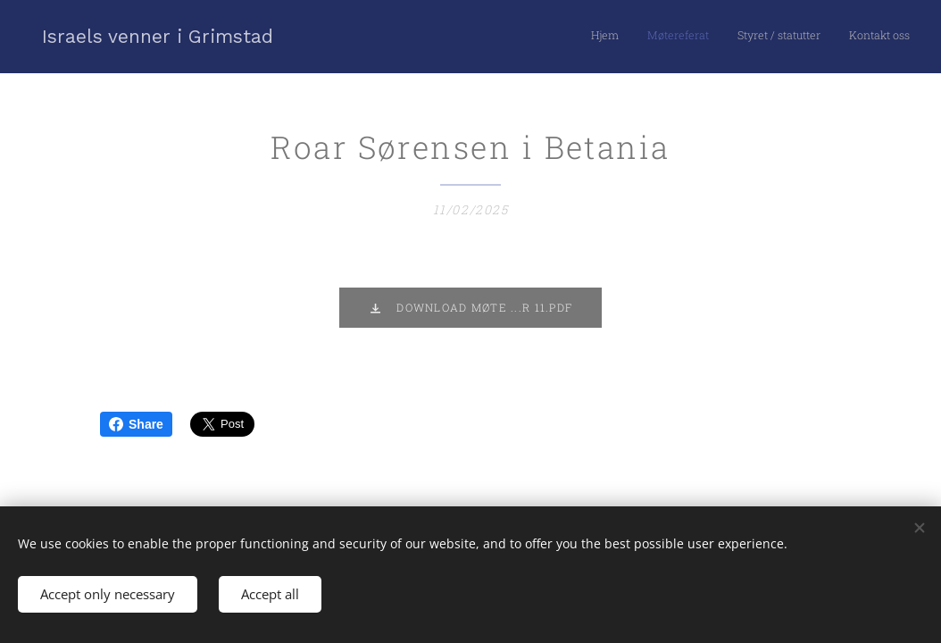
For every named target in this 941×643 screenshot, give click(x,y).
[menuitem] (829, 36)
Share (136, 424)
